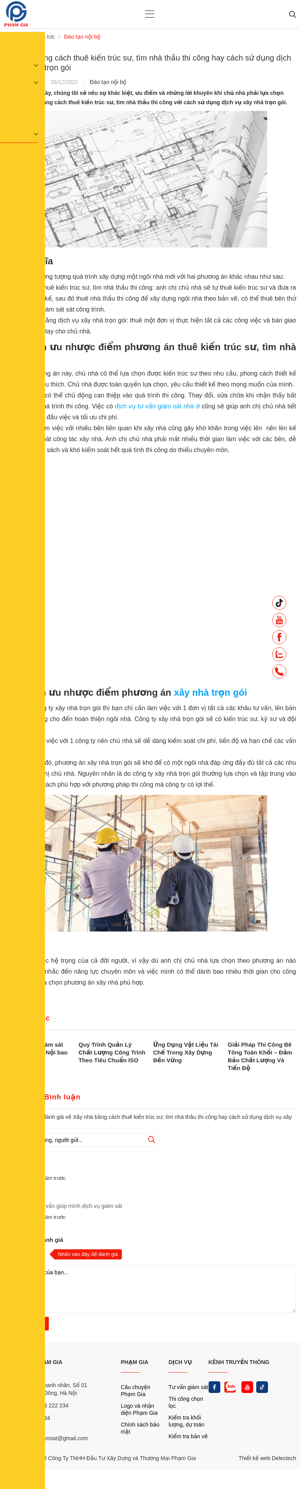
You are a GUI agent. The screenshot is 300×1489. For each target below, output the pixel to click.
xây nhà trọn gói (210, 692)
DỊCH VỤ (180, 1362)
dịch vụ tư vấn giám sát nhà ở (158, 406)
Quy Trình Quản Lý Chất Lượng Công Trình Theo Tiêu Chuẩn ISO (112, 1052)
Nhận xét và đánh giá (33, 1239)
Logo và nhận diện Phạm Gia (139, 1409)
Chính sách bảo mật (140, 1428)
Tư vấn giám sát (188, 1387)
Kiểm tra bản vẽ (188, 1436)
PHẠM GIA (134, 1362)
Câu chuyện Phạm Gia (135, 1390)
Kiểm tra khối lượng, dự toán (186, 1421)
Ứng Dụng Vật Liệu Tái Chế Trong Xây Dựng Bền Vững (185, 1052)
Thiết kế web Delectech (267, 1458)
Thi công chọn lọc (185, 1402)
